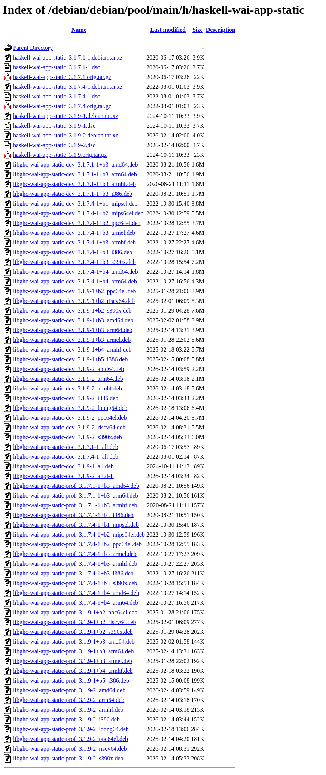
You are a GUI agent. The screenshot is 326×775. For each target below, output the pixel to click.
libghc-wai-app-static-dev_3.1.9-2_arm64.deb (68, 379)
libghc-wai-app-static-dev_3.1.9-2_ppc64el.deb (70, 417)
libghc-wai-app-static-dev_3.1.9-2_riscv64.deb (69, 427)
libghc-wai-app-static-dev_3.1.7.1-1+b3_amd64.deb (75, 164)
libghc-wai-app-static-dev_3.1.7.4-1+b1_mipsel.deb (75, 203)
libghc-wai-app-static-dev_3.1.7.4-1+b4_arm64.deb (75, 281)
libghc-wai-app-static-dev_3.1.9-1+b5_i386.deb (70, 359)
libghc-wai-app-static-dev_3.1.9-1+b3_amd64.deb (73, 320)
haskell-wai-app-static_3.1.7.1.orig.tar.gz (62, 77)
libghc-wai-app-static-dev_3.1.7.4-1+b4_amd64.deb (75, 271)
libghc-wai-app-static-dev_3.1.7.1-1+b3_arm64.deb (75, 174)
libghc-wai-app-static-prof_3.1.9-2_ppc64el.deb (70, 739)
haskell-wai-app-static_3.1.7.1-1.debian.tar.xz (67, 57)
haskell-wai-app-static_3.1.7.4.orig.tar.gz (62, 106)
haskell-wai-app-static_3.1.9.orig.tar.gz (60, 155)
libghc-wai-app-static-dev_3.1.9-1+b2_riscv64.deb (74, 301)
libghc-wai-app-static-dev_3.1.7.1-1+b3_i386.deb (72, 194)
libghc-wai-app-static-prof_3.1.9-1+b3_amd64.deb (74, 641)
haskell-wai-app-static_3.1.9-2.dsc (54, 145)
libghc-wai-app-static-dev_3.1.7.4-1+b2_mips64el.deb (78, 213)
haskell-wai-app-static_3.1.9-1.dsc (54, 125)
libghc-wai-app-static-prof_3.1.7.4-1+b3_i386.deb (73, 573)
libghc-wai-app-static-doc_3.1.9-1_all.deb (63, 466)
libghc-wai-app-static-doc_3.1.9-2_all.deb (63, 476)
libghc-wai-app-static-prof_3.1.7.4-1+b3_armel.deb (75, 554)
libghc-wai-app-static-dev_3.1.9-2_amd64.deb (68, 369)
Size (197, 30)
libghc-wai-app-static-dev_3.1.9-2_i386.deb (65, 398)
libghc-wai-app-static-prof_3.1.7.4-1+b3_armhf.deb (75, 563)
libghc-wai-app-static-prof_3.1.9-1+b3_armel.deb (72, 661)
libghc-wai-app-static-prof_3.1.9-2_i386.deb (66, 719)
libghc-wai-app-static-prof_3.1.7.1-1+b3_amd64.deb (76, 486)
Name (78, 30)
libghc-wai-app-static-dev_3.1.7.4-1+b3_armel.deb (74, 233)
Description (220, 30)
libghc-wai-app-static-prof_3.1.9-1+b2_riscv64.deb (74, 622)
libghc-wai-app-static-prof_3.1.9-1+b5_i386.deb (71, 680)
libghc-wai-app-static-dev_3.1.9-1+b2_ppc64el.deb (74, 291)
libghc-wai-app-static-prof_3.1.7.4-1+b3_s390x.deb (75, 583)
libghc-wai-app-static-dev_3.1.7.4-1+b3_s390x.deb (74, 262)
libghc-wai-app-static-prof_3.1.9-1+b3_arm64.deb (73, 651)
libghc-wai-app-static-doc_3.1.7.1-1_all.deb (65, 447)
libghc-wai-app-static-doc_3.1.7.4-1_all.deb (65, 456)
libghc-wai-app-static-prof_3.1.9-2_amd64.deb (69, 690)
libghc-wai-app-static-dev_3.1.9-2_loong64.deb (70, 408)
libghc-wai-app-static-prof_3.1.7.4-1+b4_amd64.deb (76, 593)
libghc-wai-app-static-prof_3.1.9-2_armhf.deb (68, 709)
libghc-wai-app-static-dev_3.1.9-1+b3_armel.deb (72, 340)
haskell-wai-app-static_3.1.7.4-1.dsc (56, 96)
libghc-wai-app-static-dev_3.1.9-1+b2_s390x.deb (72, 310)
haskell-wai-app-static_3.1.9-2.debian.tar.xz (65, 135)
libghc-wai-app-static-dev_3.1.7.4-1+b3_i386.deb (72, 252)
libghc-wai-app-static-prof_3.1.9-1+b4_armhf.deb (73, 671)
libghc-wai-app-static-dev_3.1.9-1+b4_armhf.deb (72, 349)
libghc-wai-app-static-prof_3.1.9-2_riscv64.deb (70, 748)
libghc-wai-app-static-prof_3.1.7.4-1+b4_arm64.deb (75, 602)
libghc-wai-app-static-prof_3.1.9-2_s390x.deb (68, 758)
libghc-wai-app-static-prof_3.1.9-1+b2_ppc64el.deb (75, 612)
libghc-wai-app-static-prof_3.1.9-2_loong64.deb (71, 729)
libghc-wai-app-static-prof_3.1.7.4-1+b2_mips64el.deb (79, 534)
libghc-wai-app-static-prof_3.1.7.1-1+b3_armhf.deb (75, 505)
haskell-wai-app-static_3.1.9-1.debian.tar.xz (65, 116)
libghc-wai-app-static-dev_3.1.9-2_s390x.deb (67, 437)
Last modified (168, 30)
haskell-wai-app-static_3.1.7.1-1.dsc (56, 67)
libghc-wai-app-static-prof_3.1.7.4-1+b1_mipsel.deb (76, 525)
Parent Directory (33, 48)
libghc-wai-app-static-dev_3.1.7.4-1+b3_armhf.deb (74, 242)
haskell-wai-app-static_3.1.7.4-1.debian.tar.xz (67, 86)
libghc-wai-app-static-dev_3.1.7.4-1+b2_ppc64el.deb (76, 223)
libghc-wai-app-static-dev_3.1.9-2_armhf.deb (67, 388)
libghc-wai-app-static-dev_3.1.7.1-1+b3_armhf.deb (74, 184)
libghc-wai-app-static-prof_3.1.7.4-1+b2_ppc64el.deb (77, 544)
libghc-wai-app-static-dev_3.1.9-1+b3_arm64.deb (72, 330)
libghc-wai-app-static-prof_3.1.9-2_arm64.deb (68, 700)
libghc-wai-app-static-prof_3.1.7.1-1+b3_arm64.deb (75, 495)
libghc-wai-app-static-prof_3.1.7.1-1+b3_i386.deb (73, 515)
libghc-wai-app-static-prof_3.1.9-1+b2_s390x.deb (73, 632)
